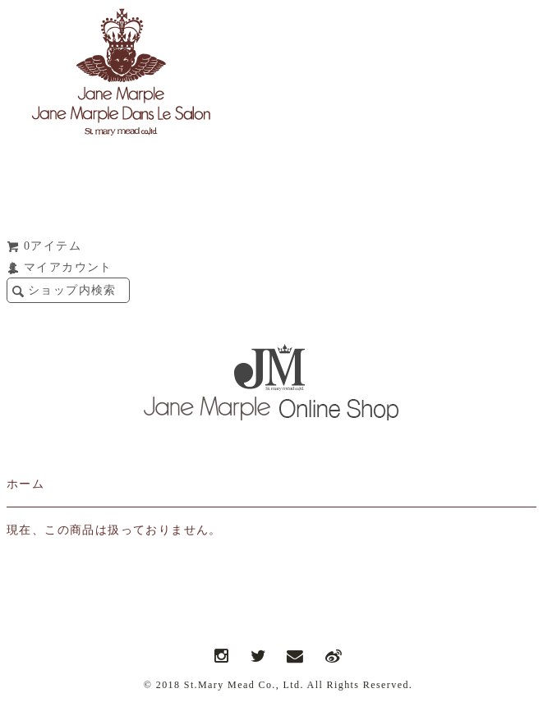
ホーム (25, 484)
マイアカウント (68, 267)
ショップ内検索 (72, 290)
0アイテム (52, 246)
